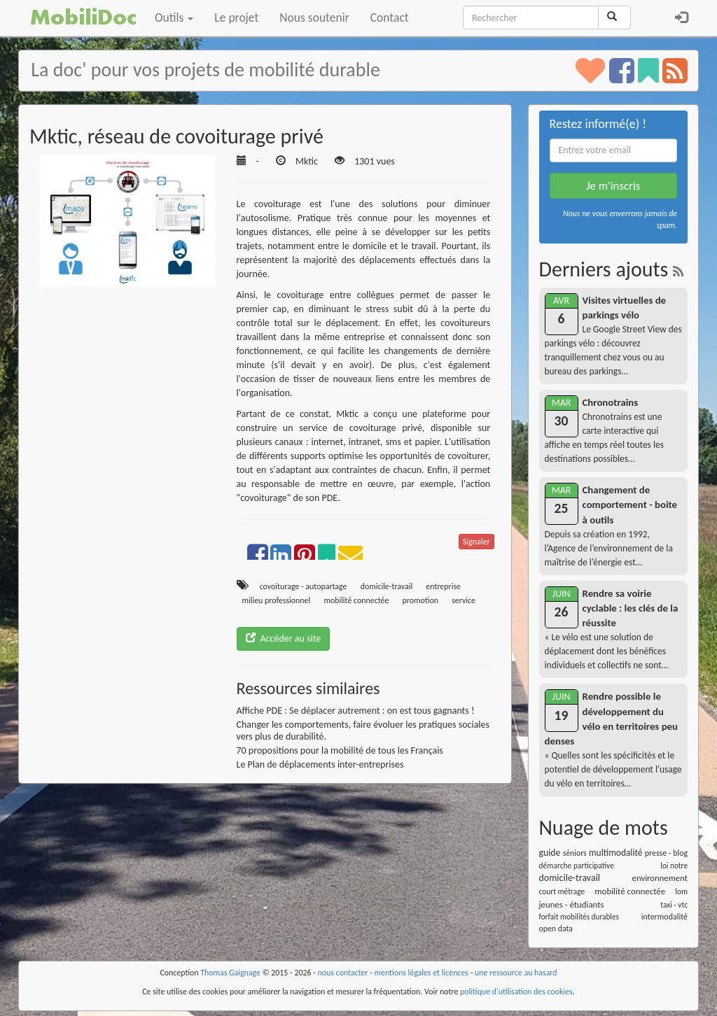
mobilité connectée (356, 600)
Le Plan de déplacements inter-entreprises (320, 764)
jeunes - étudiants (571, 904)
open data (556, 928)
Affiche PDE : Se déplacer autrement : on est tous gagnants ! (356, 711)
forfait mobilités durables (579, 917)
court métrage (562, 891)
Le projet (236, 17)
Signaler (476, 541)
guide (550, 853)
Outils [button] (174, 17)
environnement (660, 878)
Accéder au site (283, 638)
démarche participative (576, 865)
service (463, 600)
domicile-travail (387, 586)
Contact (389, 17)
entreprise (443, 586)
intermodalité (664, 917)
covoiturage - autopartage (303, 586)
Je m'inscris (613, 185)
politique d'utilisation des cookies (516, 991)
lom (681, 891)
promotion (420, 600)
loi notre (674, 865)
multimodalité (616, 853)
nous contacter (343, 973)
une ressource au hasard (516, 973)
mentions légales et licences (421, 973)
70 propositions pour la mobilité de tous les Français (340, 750)
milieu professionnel (276, 600)
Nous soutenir (314, 17)
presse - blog (666, 853)
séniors (575, 853)
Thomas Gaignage (230, 973)
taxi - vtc (674, 905)
